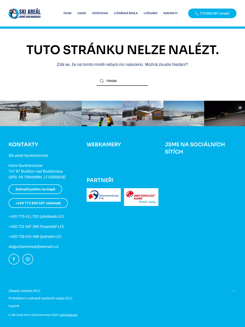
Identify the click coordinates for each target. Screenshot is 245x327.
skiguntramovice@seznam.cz (34, 246)
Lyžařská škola (126, 13)
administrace (68, 315)
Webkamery (104, 144)
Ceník (81, 13)
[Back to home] (25, 13)
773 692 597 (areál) (212, 13)
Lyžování (150, 13)
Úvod (67, 13)
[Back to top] (233, 291)
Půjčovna (100, 13)
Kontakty (170, 13)
